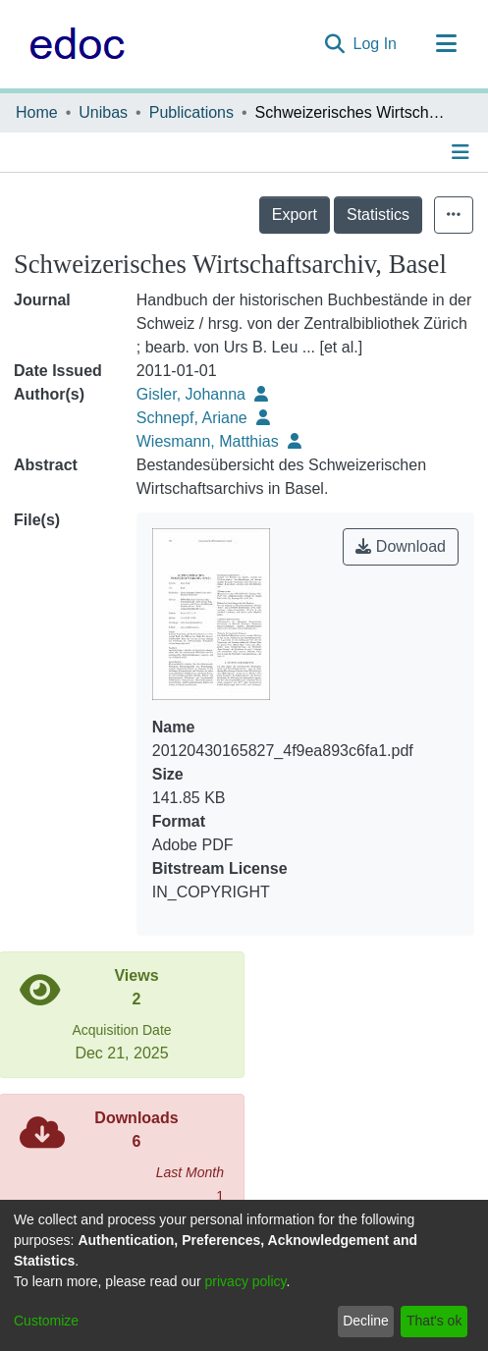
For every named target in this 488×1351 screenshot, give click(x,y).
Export (294, 214)
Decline (366, 1320)
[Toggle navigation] (445, 44)
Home (37, 112)
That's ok (434, 1320)
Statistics (378, 214)
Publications (191, 112)
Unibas (103, 112)
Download (400, 546)
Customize (46, 1320)
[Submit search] (335, 44)
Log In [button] (376, 43)
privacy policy (246, 1281)
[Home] (72, 44)
